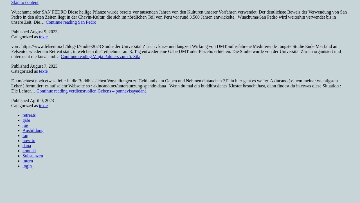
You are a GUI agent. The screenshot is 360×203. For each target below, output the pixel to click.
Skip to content (25, 2)
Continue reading (71, 22)
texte (43, 36)
